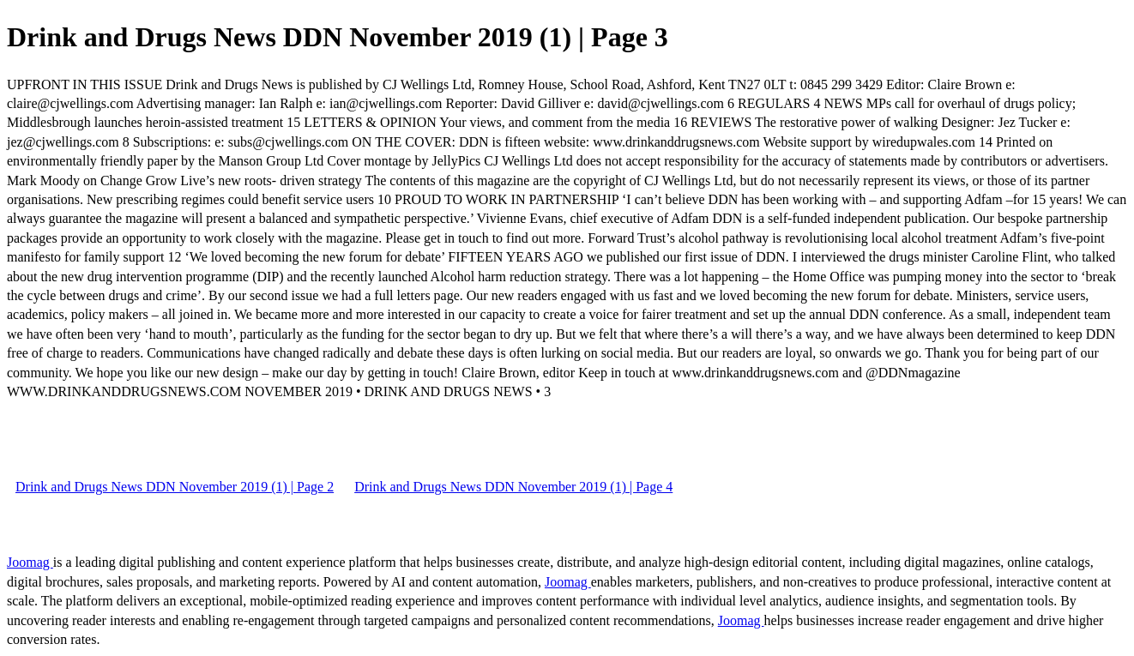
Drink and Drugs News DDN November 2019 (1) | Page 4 (513, 486)
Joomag (30, 562)
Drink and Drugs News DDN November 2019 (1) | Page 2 (174, 486)
